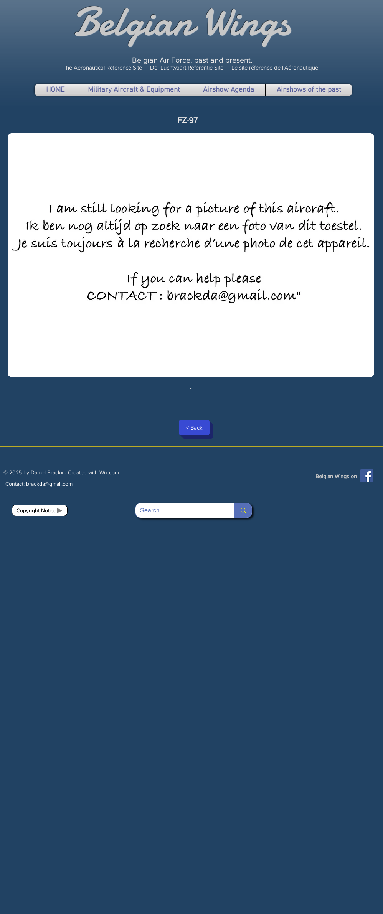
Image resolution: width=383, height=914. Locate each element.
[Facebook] (366, 475)
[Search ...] (179, 510)
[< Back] (194, 427)
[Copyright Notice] (40, 510)
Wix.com (109, 472)
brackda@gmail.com (49, 484)
